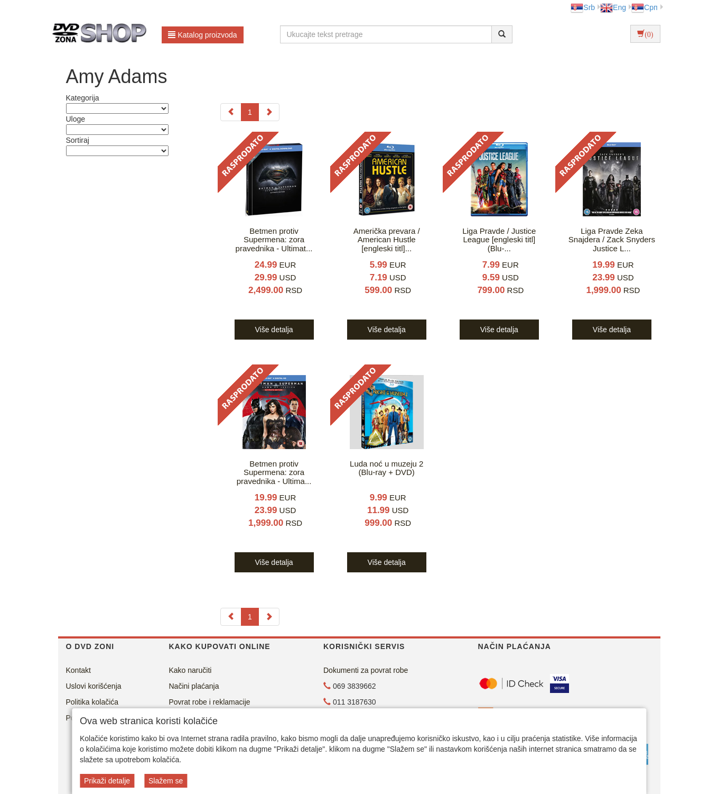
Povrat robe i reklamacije (209, 702)
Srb (583, 7)
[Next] (268, 112)
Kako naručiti (190, 670)
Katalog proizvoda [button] (202, 35)
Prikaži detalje (107, 781)
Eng (613, 7)
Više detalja (274, 329)
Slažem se (165, 781)
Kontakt (78, 670)
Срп (644, 7)
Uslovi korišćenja (94, 686)
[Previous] (230, 112)
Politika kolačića (92, 702)
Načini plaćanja (194, 686)
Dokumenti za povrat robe (365, 670)
